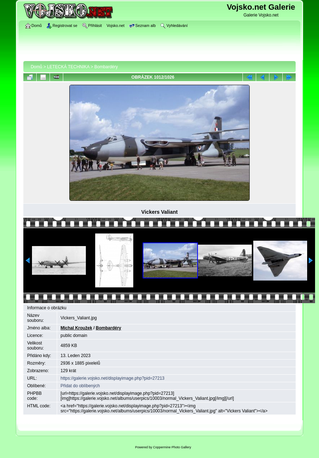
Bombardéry (106, 66)
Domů (36, 66)
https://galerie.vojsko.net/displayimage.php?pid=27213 (113, 378)
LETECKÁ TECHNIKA (68, 66)
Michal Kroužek (76, 327)
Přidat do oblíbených (80, 385)
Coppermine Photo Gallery (172, 447)
